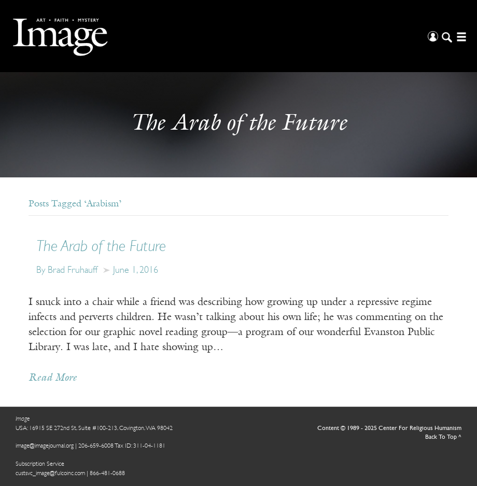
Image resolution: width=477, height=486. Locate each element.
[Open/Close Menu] (460, 36)
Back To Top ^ (443, 437)
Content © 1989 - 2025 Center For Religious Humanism (389, 428)
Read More (53, 378)
